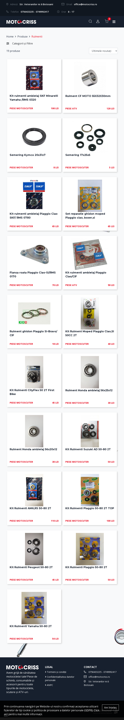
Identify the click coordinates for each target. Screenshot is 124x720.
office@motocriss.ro (85, 4)
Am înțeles (110, 707)
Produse (22, 36)
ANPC (49, 687)
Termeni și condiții (55, 674)
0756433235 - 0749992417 (35, 11)
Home (10, 36)
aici (6, 714)
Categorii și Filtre (19, 43)
